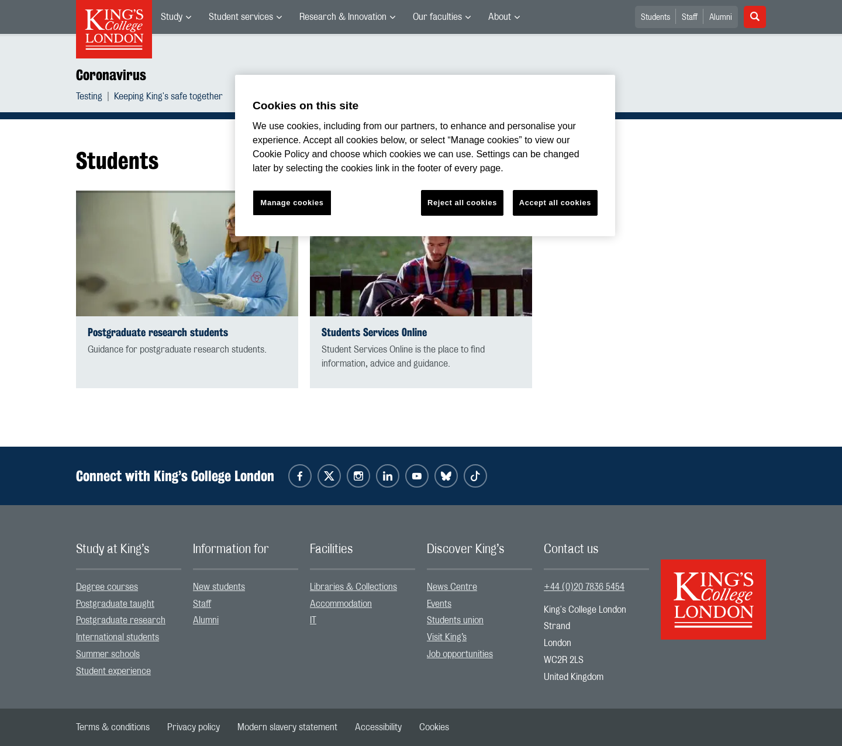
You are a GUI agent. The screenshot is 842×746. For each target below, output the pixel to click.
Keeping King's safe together (168, 96)
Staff (690, 17)
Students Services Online (374, 332)
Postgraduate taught (115, 604)
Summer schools (108, 654)
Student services (241, 17)
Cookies (434, 727)
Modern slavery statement (287, 727)
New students (219, 587)
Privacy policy (193, 727)
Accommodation (341, 604)
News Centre (452, 587)
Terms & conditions (113, 727)
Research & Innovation (343, 17)
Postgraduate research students (158, 332)
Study (171, 17)
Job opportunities (460, 654)
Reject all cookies (462, 202)
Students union (455, 620)
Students (655, 17)
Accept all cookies (555, 202)
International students (117, 637)
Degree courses (107, 587)
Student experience (113, 671)
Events (439, 604)
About (499, 17)
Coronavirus (111, 75)
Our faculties (437, 17)
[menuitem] (176, 17)
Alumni (720, 17)
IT (313, 620)
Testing (89, 96)
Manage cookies (292, 202)
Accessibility (378, 727)
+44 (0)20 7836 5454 (584, 587)
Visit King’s (447, 637)
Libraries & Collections (353, 587)
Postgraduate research (120, 620)
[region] (425, 156)
